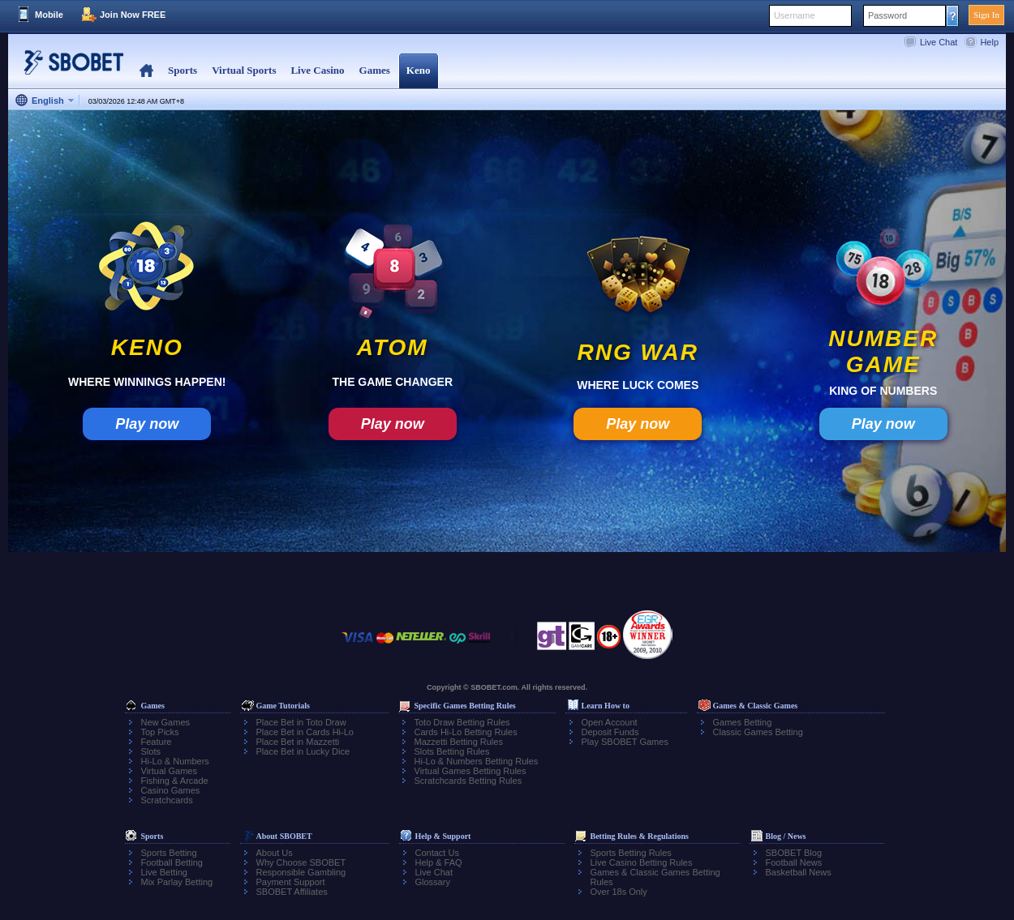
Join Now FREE (132, 14)
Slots (151, 751)
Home (146, 71)
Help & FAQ (438, 862)
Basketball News (798, 872)
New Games (166, 722)
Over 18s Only (619, 891)
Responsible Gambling (301, 872)
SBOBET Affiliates (292, 891)
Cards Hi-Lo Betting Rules (466, 732)
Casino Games (170, 790)
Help (989, 42)
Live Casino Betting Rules (642, 862)
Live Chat (938, 42)
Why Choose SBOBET (301, 862)
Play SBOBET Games (625, 742)
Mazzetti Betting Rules (459, 742)
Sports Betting (169, 853)
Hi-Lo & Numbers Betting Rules (477, 761)
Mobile (49, 14)
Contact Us (437, 853)
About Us (274, 853)
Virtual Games (169, 771)
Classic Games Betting (758, 732)
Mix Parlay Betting (177, 882)
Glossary (432, 882)
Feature (156, 742)
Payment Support (290, 882)
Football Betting (172, 862)
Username (794, 15)
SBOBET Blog (794, 853)
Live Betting (164, 872)
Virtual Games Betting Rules (470, 771)
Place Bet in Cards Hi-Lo (305, 732)
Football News (794, 862)
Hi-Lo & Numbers (175, 761)
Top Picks (160, 732)
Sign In (986, 14)
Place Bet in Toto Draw (301, 722)
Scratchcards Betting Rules (468, 780)
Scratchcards (167, 800)
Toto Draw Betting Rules (462, 722)
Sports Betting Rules (631, 853)
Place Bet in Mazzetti (298, 742)
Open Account (610, 722)
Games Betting (742, 722)
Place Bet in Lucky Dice (303, 751)
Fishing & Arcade (174, 780)
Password (887, 15)
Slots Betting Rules (452, 751)
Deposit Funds (610, 732)
